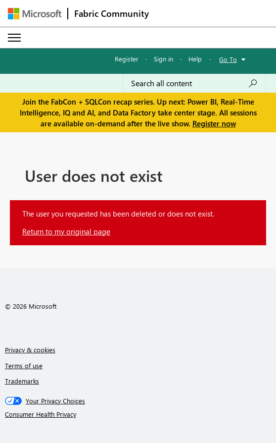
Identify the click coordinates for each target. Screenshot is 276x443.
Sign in (163, 59)
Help (195, 59)
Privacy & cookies (30, 349)
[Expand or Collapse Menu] (14, 37)
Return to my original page (66, 231)
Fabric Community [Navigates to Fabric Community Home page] (111, 13)
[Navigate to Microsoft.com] (34, 13)
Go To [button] (228, 59)
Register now (214, 123)
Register (126, 59)
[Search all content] (194, 83)
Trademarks (22, 381)
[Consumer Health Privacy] (138, 414)
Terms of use (24, 365)
